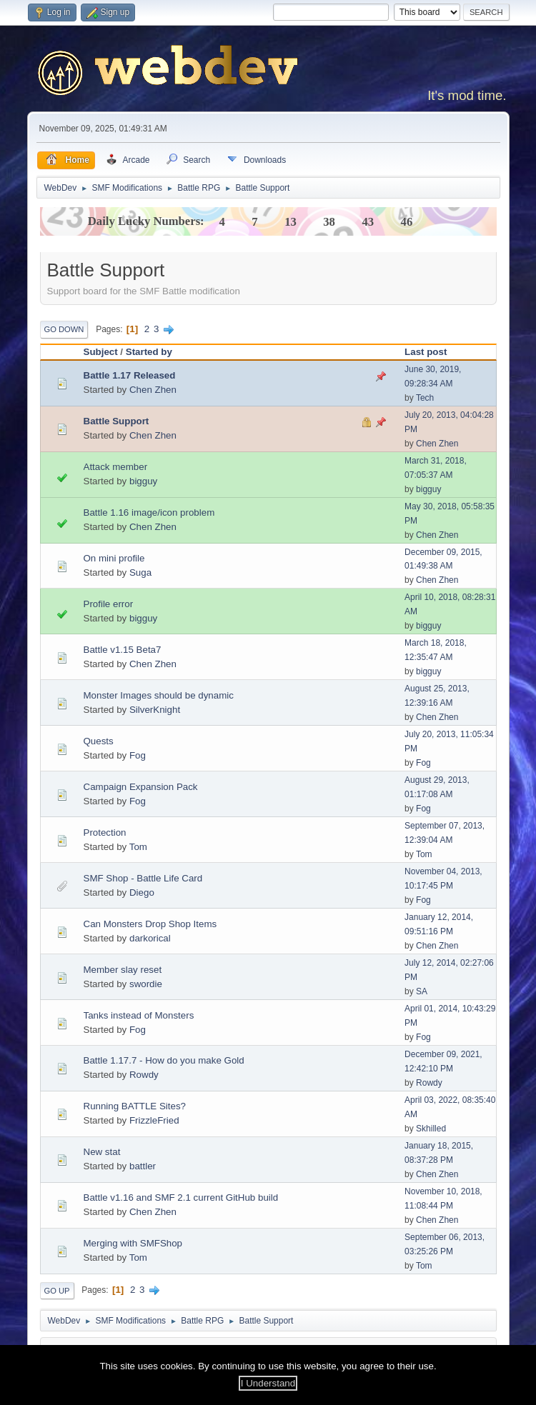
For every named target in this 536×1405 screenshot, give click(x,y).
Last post (426, 351)
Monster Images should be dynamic (159, 695)
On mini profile (114, 558)
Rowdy (144, 1074)
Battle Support (116, 421)
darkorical (150, 938)
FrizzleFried (154, 1120)
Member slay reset (123, 969)
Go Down (64, 329)
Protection (105, 832)
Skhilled (431, 1129)
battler (142, 1166)
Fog (137, 755)
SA (421, 991)
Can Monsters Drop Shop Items (150, 924)
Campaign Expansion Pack (141, 786)
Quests (99, 741)
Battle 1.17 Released (130, 375)
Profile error (109, 604)
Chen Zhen (153, 389)
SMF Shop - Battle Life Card (143, 878)
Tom (138, 846)
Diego (141, 892)
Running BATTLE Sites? (135, 1106)
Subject (101, 351)
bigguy (143, 481)
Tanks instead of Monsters (139, 1015)
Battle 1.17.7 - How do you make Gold (164, 1060)
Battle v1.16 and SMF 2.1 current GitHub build (181, 1197)
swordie (145, 984)
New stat (102, 1151)
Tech (425, 398)
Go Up (57, 1290)
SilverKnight (154, 709)
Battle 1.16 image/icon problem (149, 512)
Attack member (116, 466)
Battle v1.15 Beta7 (123, 649)
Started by (149, 351)
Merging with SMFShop (133, 1243)
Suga (140, 572)
